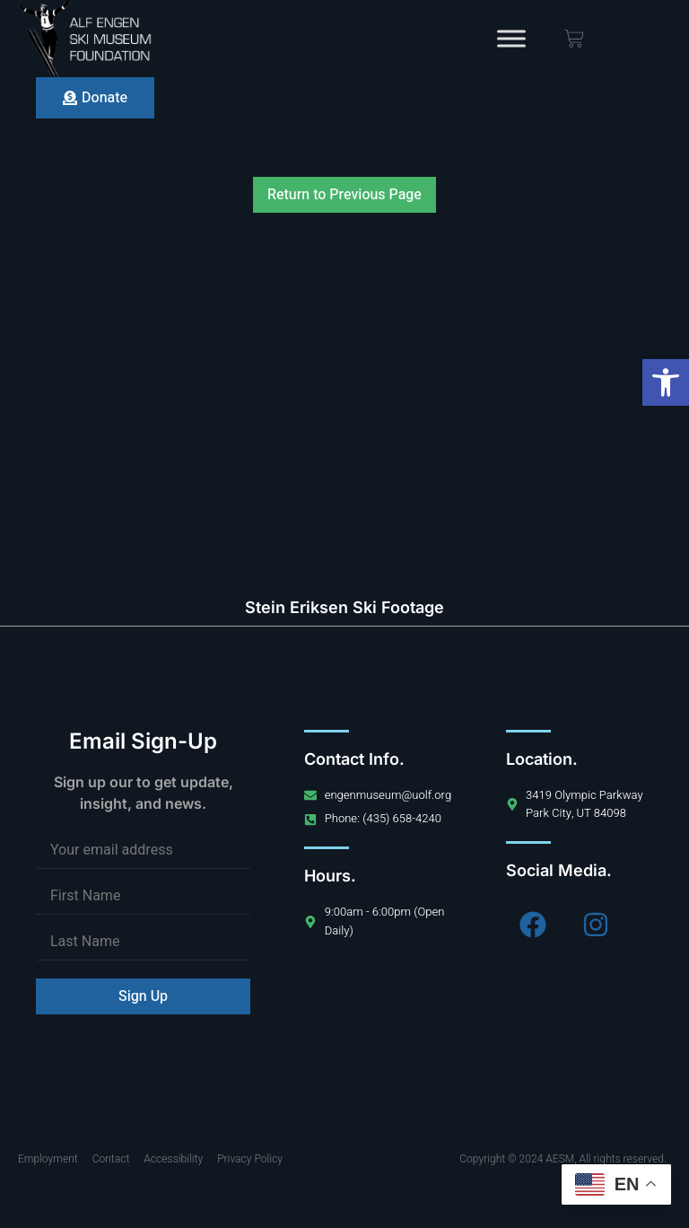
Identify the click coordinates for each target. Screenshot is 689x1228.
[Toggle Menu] (511, 38)
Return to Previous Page (344, 195)
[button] (665, 382)
